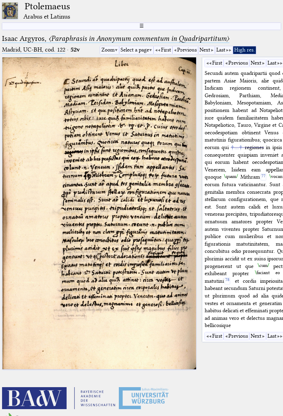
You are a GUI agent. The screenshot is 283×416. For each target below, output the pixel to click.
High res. (244, 50)
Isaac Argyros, (115, 38)
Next (205, 50)
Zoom (108, 50)
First (166, 50)
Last (220, 50)
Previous (187, 50)
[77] (263, 177)
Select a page (135, 50)
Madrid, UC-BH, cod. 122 (33, 49)
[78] (227, 281)
